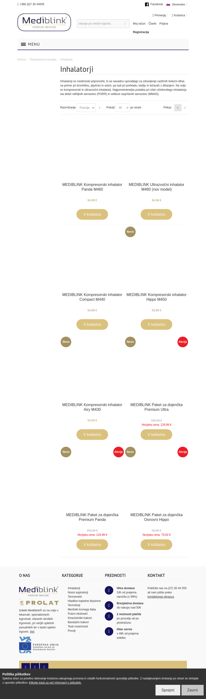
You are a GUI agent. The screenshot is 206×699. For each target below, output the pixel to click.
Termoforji (74, 605)
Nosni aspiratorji (78, 592)
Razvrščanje (68, 107)
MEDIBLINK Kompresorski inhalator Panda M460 (92, 187)
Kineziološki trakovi (80, 618)
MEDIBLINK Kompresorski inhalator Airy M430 (92, 407)
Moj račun (139, 23)
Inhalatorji (74, 588)
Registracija (141, 32)
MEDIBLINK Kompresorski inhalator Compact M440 (92, 297)
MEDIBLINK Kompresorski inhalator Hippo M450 (156, 297)
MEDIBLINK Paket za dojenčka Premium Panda (92, 517)
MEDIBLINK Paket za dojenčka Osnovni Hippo (156, 517)
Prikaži (110, 107)
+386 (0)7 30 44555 (32, 4)
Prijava (164, 23)
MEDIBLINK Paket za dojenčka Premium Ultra (156, 407)
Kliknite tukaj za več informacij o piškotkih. (55, 682)
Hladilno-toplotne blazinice (84, 601)
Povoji (72, 630)
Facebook (157, 4)
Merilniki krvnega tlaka (82, 609)
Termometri (75, 596)
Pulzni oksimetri (78, 613)
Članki (152, 23)
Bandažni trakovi (78, 622)
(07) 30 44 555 (177, 588)
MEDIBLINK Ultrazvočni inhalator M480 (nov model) (157, 187)
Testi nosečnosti (78, 626)
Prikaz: (167, 107)
